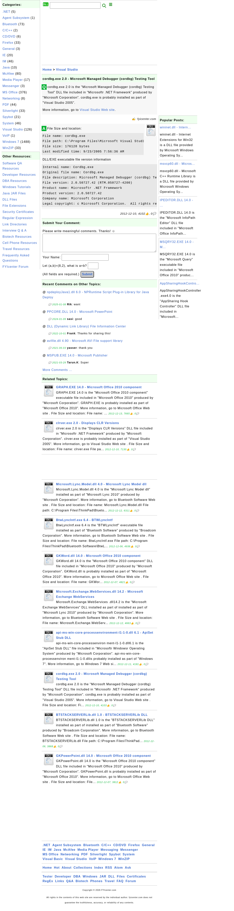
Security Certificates (18, 211)
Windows (90, 880)
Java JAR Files (14, 193)
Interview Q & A (15, 230)
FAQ (120, 885)
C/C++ (7, 30)
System (8, 123)
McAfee (8, 73)
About (66, 871)
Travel (110, 885)
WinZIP (8, 148)
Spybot (8, 117)
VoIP (6, 135)
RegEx (48, 885)
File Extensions (14, 205)
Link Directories (15, 224)
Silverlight (10, 110)
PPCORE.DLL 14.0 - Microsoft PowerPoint (79, 315)
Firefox (8, 42)
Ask (128, 871)
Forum (131, 885)
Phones (96, 885)
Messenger (11, 86)
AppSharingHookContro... (179, 283)
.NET (6, 11)
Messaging (109, 853)
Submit (87, 278)
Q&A (70, 885)
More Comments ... (57, 373)
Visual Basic (53, 862)
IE (4, 55)
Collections (83, 871)
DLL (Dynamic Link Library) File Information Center (86, 330)
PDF (6, 104)
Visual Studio (13, 129)
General (9, 48)
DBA (77, 880)
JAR (103, 880)
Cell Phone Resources (20, 242)
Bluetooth (10, 24)
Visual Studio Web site (97, 109)
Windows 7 (11, 141)
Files (121, 880)
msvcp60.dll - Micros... (177, 163)
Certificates (136, 880)
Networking (11, 98)
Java (6, 67)
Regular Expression (18, 218)
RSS (108, 871)
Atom (118, 871)
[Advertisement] (21, 328)
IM (4, 61)
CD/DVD (9, 36)
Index (98, 871)
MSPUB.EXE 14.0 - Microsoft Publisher (77, 359)
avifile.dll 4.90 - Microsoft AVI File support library (85, 344)
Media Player (13, 79)
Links (59, 885)
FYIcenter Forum (16, 266)
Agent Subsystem (16, 17)
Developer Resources (19, 174)
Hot (57, 871)
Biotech (82, 885)
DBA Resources (15, 180)
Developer (63, 880)
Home (47, 69)
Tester (48, 880)
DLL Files (10, 199)
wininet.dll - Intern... (175, 127)
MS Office (10, 92)
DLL (111, 880)
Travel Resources (16, 249)
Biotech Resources (17, 236)
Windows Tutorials (17, 187)
